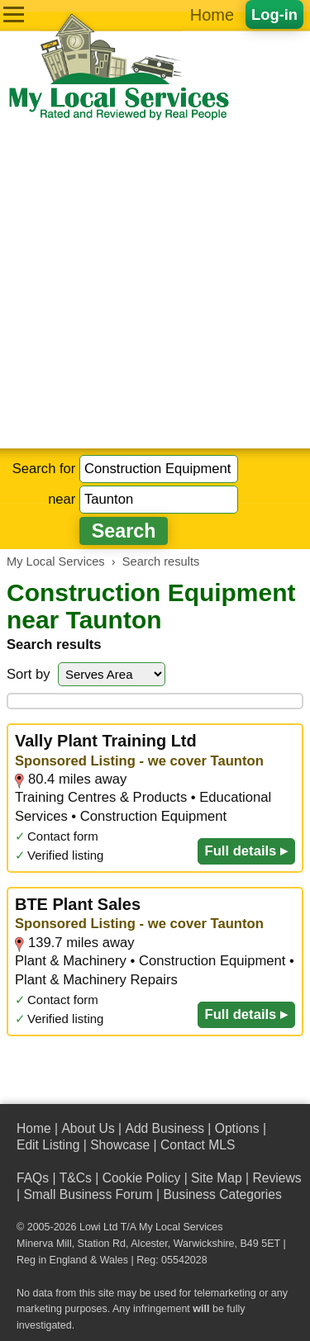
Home (212, 15)
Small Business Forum (87, 1194)
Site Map (216, 1178)
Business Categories (222, 1194)
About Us (87, 1128)
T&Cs (76, 1178)
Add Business (164, 1128)
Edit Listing (48, 1145)
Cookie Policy (142, 1178)
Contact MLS (197, 1145)
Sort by (28, 674)
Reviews (276, 1178)
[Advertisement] (155, 285)
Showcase (120, 1145)
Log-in (274, 14)
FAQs (33, 1178)
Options (237, 1128)
